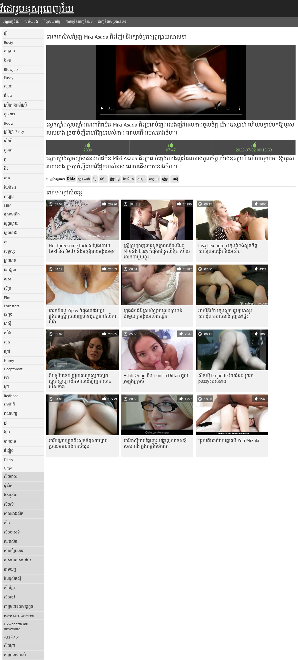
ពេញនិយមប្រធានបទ (112, 21)
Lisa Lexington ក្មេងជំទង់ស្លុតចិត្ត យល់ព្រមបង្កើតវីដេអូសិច (227, 248)
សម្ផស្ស (9, 251)
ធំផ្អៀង (9, 450)
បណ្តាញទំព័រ (10, 21)
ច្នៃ (95, 179)
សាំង (7, 332)
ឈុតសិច (10, 541)
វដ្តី (6, 33)
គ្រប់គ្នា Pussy (14, 131)
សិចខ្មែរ (9, 587)
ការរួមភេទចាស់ (15, 654)
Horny (9, 360)
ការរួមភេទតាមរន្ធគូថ (18, 606)
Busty (8, 42)
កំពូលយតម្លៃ (51, 21)
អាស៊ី (7, 323)
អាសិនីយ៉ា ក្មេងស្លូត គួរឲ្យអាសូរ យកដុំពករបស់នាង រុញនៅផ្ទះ (225, 313)
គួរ (6, 241)
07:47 (171, 150)
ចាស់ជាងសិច (13, 513)
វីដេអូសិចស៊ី (12, 578)
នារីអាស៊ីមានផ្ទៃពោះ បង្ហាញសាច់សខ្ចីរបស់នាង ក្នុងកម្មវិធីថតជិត (155, 443)
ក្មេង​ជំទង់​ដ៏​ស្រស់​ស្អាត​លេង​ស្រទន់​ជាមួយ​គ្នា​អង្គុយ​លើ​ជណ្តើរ (153, 313)
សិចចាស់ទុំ (12, 532)
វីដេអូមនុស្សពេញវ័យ (37, 8)
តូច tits (9, 113)
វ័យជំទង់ (10, 187)
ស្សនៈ (8, 86)
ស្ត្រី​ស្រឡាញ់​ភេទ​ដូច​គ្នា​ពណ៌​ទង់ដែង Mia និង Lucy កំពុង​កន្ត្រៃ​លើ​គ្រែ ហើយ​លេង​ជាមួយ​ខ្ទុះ (157, 251)
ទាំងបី (8, 140)
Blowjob (11, 69)
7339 (87, 150)
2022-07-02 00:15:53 (254, 150)
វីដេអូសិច (10, 494)
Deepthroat (13, 368)
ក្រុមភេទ (10, 260)
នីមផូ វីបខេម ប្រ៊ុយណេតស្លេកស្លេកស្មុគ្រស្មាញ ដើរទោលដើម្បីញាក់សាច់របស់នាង (80, 381)
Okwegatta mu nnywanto (16, 626)
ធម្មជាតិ (9, 404)
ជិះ (6, 168)
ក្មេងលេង (10, 232)
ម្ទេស (7, 279)
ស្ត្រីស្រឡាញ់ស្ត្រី (15, 104)
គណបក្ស (10, 413)
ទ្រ (6, 422)
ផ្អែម (7, 431)
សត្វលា (9, 50)
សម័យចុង (31, 21)
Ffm (7, 297)
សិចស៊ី (9, 504)
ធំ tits (8, 95)
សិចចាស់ (10, 476)
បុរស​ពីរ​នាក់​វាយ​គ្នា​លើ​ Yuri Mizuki (228, 440)
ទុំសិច (8, 485)
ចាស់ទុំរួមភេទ (13, 550)
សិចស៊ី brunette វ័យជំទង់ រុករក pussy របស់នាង (226, 378)
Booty (8, 123)
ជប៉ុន (103, 179)
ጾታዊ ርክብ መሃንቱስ (19, 615)
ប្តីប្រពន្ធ (115, 179)
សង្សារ (9, 196)
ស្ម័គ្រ (7, 288)
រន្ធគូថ (8, 314)
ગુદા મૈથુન (12, 637)
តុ (5, 159)
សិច (7, 522)
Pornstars (11, 305)
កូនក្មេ (8, 150)
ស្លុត (7, 342)
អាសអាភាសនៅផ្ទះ (17, 559)
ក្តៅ (6, 386)
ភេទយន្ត (10, 569)
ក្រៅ (7, 351)
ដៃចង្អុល (10, 269)
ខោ (6, 377)
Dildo (8, 459)
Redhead (11, 395)
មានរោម (10, 441)
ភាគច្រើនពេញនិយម (79, 21)
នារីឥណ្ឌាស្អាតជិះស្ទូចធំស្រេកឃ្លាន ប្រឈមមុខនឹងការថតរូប (78, 443)
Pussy (8, 77)
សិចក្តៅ (9, 597)
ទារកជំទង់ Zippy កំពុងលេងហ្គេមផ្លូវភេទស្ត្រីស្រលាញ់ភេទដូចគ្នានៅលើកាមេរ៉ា (82, 316)
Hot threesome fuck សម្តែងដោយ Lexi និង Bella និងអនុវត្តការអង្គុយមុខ (82, 248)
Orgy (8, 468)
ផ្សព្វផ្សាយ (11, 223)
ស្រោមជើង (12, 214)
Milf (7, 205)
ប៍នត (7, 60)
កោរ (7, 177)
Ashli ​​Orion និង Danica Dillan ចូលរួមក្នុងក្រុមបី (156, 378)
